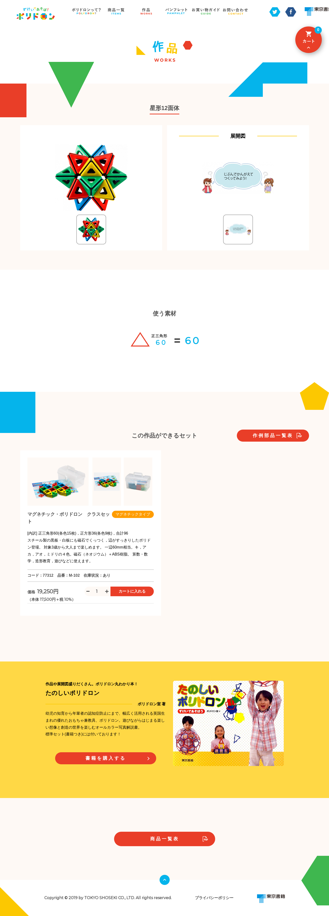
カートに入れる (132, 591)
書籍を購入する (105, 758)
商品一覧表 (164, 838)
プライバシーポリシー (214, 898)
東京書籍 (271, 898)
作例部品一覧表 (273, 435)
